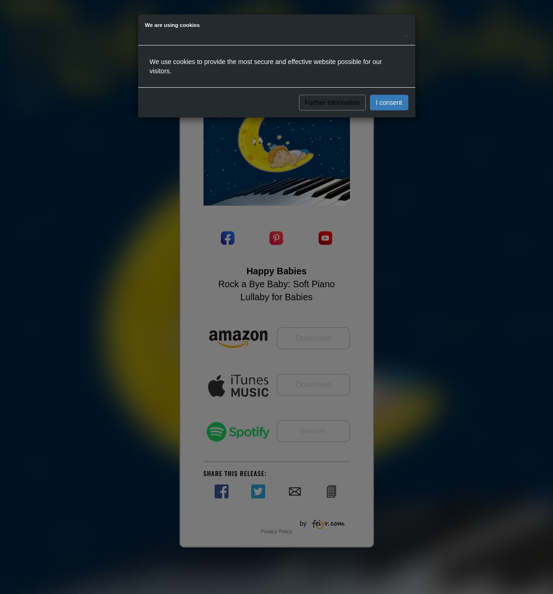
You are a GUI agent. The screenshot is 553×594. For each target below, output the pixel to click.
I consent (389, 102)
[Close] (405, 33)
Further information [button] (332, 102)
